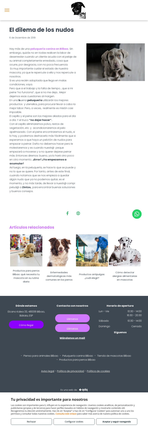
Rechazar (31, 421)
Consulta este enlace (65, 413)
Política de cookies (98, 371)
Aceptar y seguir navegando (117, 421)
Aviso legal (47, 371)
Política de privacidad (70, 371)
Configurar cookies (74, 421)
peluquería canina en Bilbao (49, 49)
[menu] (7, 10)
